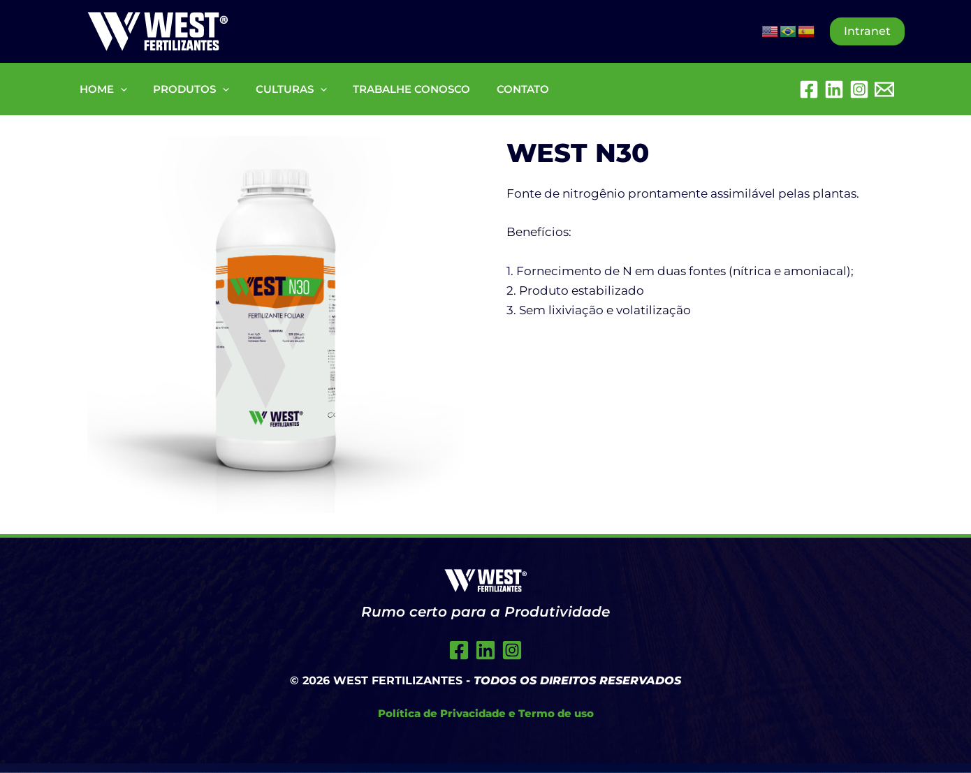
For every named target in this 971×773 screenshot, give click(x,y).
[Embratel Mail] (884, 89)
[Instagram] (859, 89)
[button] (867, 31)
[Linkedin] (834, 89)
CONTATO (499, 89)
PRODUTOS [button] (183, 89)
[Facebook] (809, 89)
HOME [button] (100, 89)
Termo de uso (556, 713)
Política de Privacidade (442, 713)
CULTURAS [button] (278, 89)
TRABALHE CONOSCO (393, 89)
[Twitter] (485, 650)
